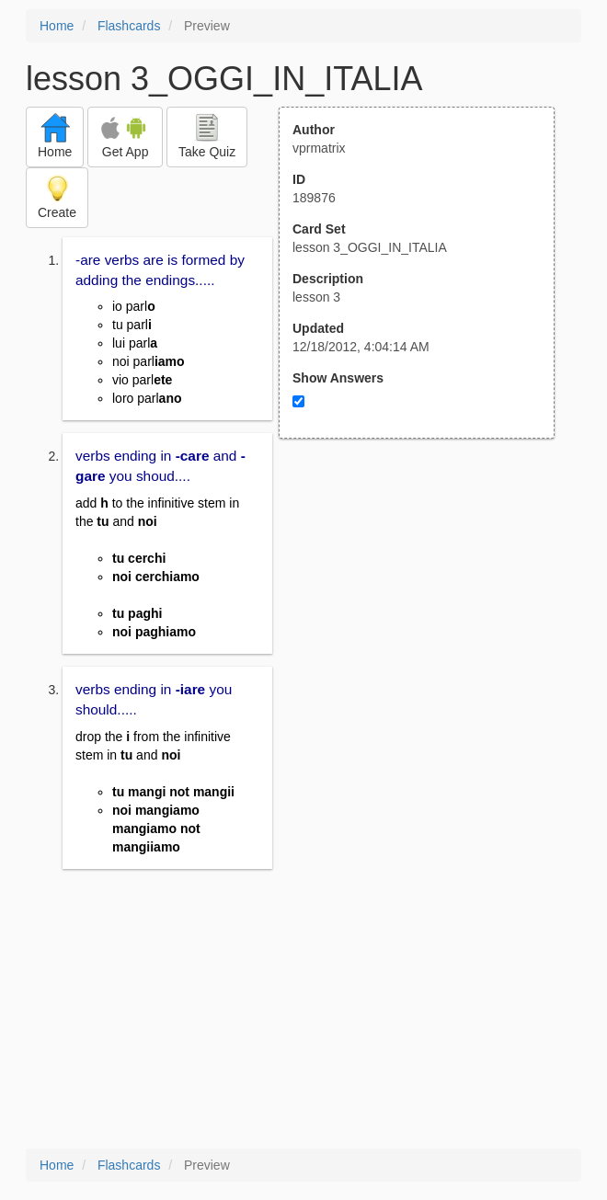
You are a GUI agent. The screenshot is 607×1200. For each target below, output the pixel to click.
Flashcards (128, 25)
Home (57, 25)
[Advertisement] (426, 619)
